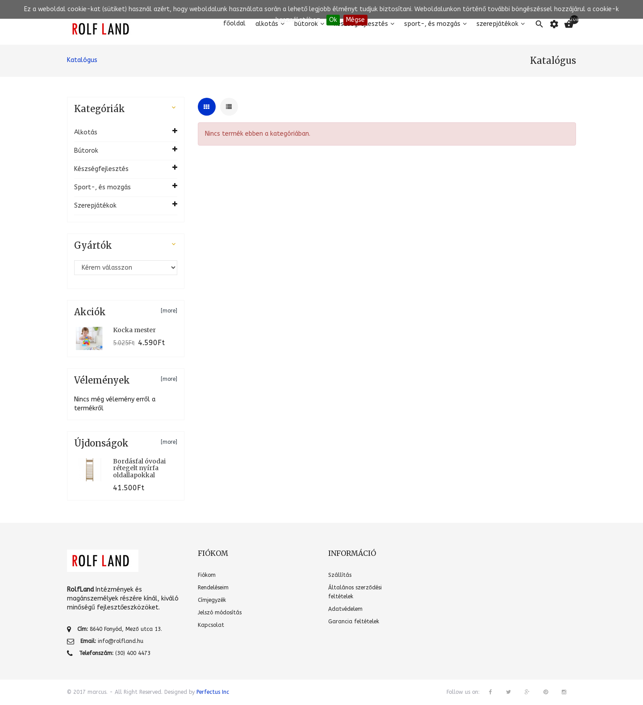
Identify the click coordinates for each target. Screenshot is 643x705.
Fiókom (207, 575)
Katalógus (82, 60)
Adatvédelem (345, 609)
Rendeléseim (213, 587)
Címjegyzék (212, 600)
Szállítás (339, 575)
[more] (169, 311)
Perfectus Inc (212, 692)
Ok (333, 20)
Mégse (355, 20)
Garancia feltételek (353, 621)
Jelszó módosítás (220, 612)
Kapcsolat (211, 625)
